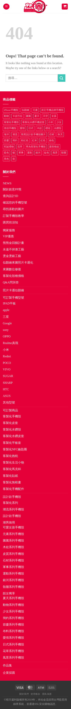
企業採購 (9, 672)
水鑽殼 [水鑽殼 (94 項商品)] (57, 128)
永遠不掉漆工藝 (13, 249)
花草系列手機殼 (13, 651)
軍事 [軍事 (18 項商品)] (21, 152)
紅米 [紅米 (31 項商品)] (34, 140)
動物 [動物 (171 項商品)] (6, 116)
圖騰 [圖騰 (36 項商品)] (28, 116)
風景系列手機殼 (13, 657)
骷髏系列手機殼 (13, 586)
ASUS (7, 395)
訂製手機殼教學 (13, 215)
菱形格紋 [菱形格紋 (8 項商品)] (54, 146)
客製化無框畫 (12, 482)
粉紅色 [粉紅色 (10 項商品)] (24, 140)
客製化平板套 (12, 442)
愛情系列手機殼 (13, 637)
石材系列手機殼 (13, 560)
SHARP (8, 382)
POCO (7, 362)
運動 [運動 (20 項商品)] (29, 152)
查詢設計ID (10, 196)
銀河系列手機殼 (13, 580)
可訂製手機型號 (13, 297)
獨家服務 (9, 230)
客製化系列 (10, 502)
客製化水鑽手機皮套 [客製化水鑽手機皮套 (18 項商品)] (33, 122)
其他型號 (9, 402)
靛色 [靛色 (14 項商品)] (46, 152)
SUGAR (8, 376)
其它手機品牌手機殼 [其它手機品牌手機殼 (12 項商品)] (52, 110)
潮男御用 (9, 522)
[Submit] (61, 78)
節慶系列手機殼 (13, 624)
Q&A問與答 (11, 282)
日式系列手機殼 (13, 644)
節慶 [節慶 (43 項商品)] (6, 140)
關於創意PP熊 (12, 189)
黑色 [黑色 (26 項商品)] (6, 159)
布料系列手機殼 (13, 631)
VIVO (6, 369)
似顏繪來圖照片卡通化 (18, 262)
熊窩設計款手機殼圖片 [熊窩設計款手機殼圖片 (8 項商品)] (33, 134)
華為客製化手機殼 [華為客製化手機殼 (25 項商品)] (36, 146)
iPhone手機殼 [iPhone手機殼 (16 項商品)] (11, 110)
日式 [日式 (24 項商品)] (30, 128)
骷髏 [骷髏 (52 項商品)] (63, 152)
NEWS (7, 183)
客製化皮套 (10, 422)
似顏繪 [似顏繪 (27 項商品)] (25, 110)
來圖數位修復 (12, 269)
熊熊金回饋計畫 (13, 242)
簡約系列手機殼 (13, 618)
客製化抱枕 (10, 455)
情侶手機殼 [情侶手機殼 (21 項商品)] (10, 128)
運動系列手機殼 (13, 573)
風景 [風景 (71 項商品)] (55, 152)
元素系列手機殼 (13, 534)
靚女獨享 (9, 593)
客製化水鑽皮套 (13, 436)
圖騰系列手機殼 (13, 540)
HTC (6, 389)
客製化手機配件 (13, 488)
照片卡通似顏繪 (13, 290)
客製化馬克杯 (12, 469)
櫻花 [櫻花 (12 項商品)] (47, 128)
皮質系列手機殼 (13, 553)
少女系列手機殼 (13, 611)
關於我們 (24, 694)
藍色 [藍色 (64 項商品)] (6, 152)
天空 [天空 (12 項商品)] (45, 116)
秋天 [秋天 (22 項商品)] (60, 134)
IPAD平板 (9, 303)
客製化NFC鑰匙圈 (15, 449)
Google (7, 323)
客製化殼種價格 (13, 275)
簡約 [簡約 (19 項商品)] (14, 140)
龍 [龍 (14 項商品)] (13, 159)
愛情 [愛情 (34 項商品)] (22, 128)
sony (6, 329)
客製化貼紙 (10, 475)
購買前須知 (10, 222)
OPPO (7, 336)
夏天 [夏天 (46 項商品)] (36, 116)
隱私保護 (47, 694)
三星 (6, 316)
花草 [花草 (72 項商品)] (19, 146)
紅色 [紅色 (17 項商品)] (43, 140)
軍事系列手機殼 (13, 567)
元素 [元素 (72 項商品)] (35, 110)
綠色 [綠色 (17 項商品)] (51, 140)
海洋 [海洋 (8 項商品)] (6, 134)
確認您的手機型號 (15, 202)
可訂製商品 (10, 410)
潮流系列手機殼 (13, 509)
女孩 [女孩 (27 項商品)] (53, 116)
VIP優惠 (8, 236)
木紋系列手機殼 (13, 547)
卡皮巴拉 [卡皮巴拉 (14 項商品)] (17, 116)
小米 (6, 349)
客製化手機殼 (12, 416)
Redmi (7, 356)
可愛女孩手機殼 (13, 527)
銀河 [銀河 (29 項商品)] (38, 152)
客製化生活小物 (13, 462)
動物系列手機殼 (13, 604)
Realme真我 (10, 343)
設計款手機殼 (12, 496)
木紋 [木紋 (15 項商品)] (39, 128)
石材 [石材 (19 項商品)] (51, 134)
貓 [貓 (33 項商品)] (13, 152)
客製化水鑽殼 (12, 429)
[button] (6, 7)
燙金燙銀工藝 (12, 256)
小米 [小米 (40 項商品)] (50, 122)
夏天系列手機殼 (13, 598)
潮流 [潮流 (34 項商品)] (14, 134)
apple (6, 310)
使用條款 (35, 694)
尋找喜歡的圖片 (13, 209)
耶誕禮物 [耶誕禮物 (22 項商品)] (9, 146)
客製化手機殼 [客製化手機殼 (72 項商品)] (11, 122)
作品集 (7, 665)
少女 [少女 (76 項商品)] (59, 122)
